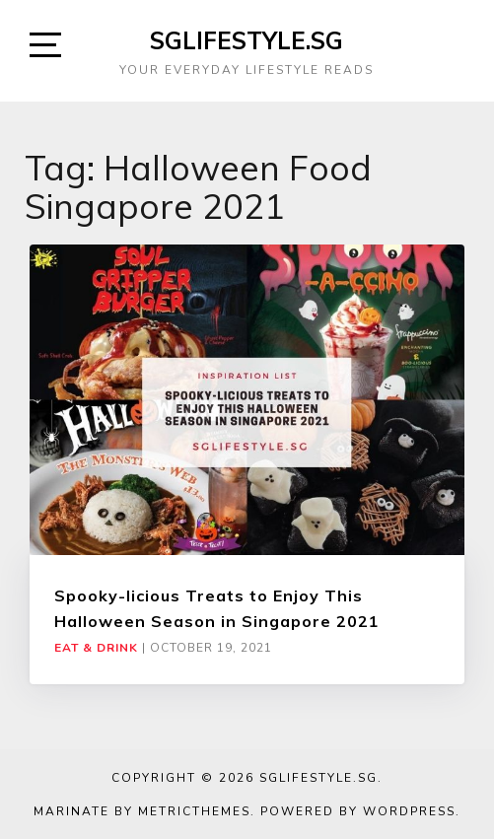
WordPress (409, 811)
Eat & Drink (96, 648)
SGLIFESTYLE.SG (246, 40)
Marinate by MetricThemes (142, 811)
